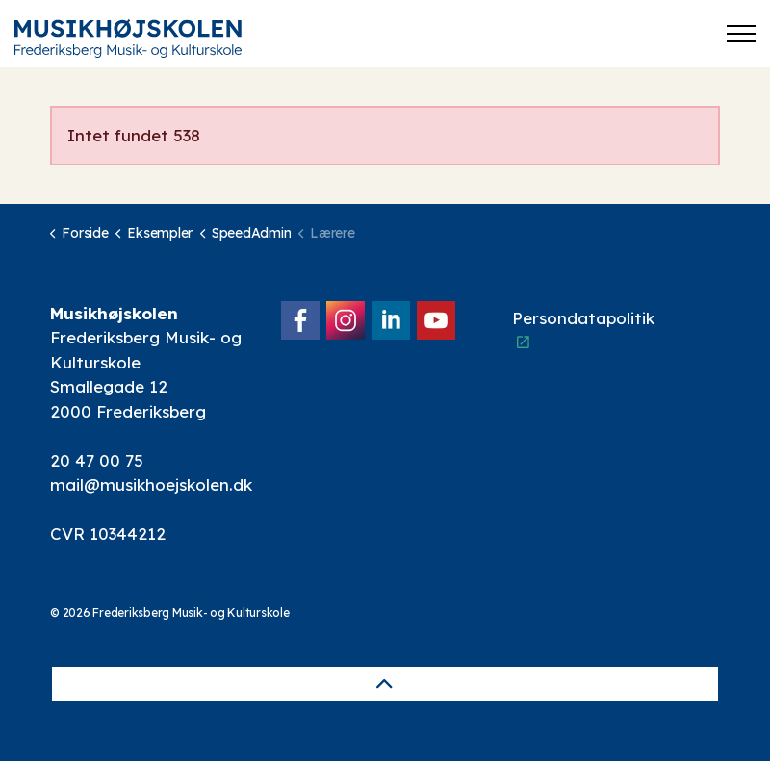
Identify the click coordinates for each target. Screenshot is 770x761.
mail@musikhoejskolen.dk (151, 484)
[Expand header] (741, 33)
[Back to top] (385, 684)
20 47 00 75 (96, 460)
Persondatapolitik (583, 329)
